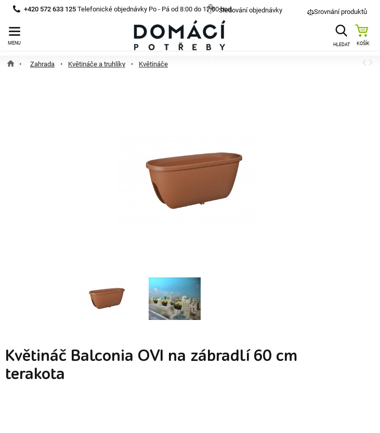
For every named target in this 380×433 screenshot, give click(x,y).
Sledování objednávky (250, 10)
